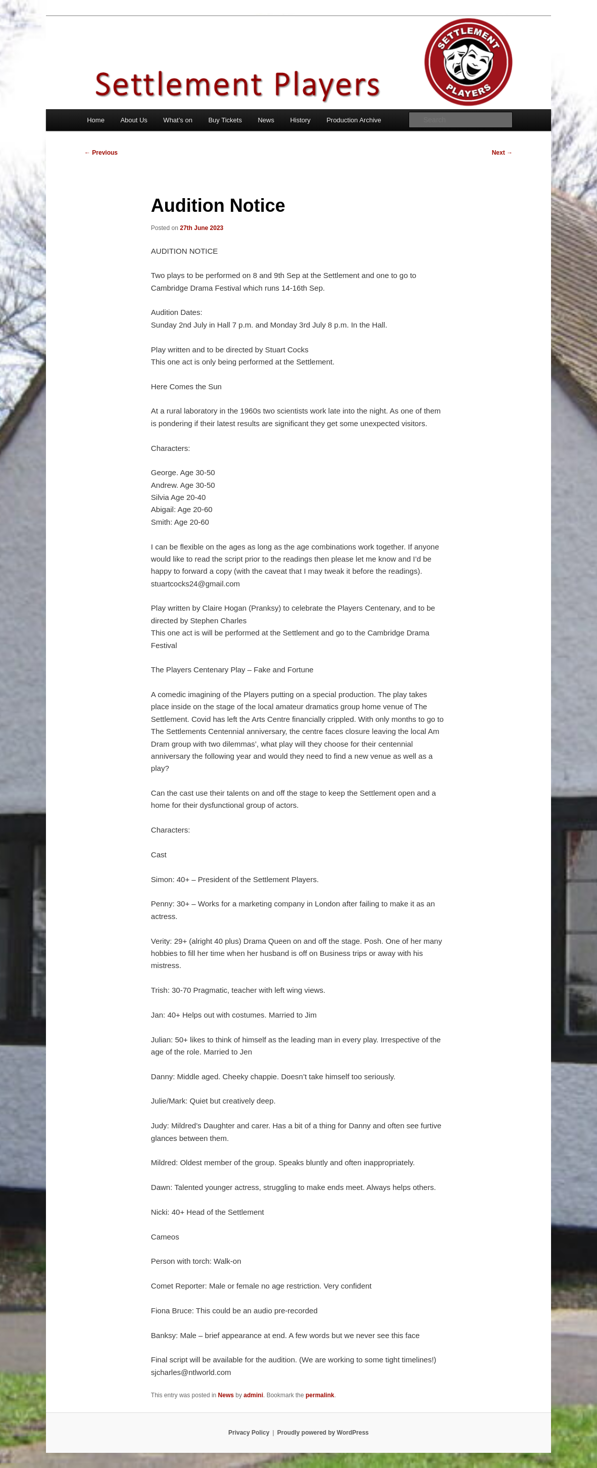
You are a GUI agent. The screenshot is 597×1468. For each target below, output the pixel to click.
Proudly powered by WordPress (323, 1432)
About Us (133, 120)
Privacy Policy (248, 1432)
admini (253, 1395)
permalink (320, 1395)
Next (502, 152)
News (266, 120)
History (300, 120)
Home (96, 120)
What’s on (177, 120)
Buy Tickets (224, 120)
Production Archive (353, 120)
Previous (101, 152)
